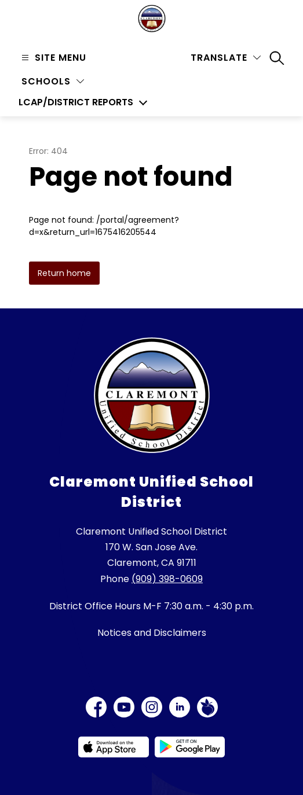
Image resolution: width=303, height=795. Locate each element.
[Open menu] (52, 57)
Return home (64, 273)
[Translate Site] (226, 57)
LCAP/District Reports (76, 102)
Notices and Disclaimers (151, 632)
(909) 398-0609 (167, 579)
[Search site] (276, 58)
